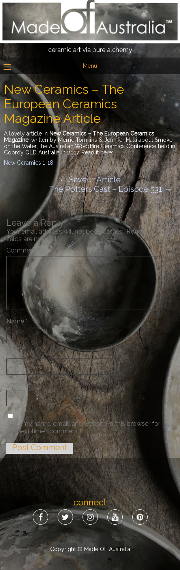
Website (18, 384)
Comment (22, 250)
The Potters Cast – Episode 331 (110, 189)
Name (17, 321)
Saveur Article (90, 179)
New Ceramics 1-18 (28, 163)
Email (16, 352)
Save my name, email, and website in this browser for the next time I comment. (83, 427)
